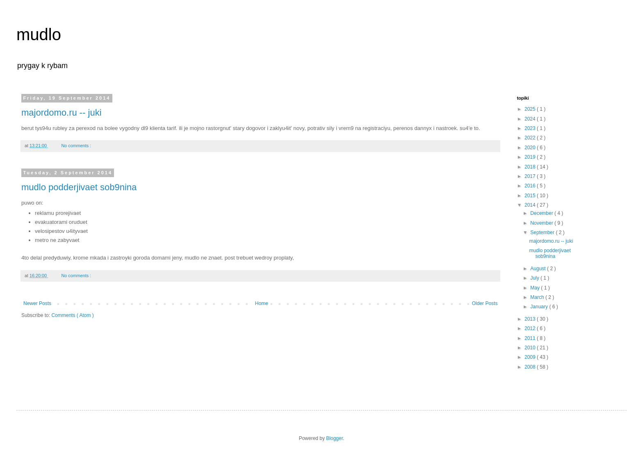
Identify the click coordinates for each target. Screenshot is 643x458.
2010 (530, 348)
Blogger (334, 438)
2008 (530, 367)
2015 (530, 195)
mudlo (38, 34)
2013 (530, 319)
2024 (530, 119)
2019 (530, 157)
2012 (530, 328)
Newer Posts (37, 303)
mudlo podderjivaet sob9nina (79, 187)
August (538, 268)
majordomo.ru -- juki (61, 112)
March (537, 297)
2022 (530, 138)
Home (261, 303)
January (539, 307)
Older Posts (485, 303)
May (535, 288)
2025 (530, 109)
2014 (530, 205)
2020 (530, 147)
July (535, 278)
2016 (530, 186)
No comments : (76, 145)
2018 (530, 167)
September (543, 232)
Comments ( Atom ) (72, 315)
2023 (530, 128)
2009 (530, 357)
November (542, 223)
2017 (530, 176)
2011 (530, 338)
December (542, 213)
